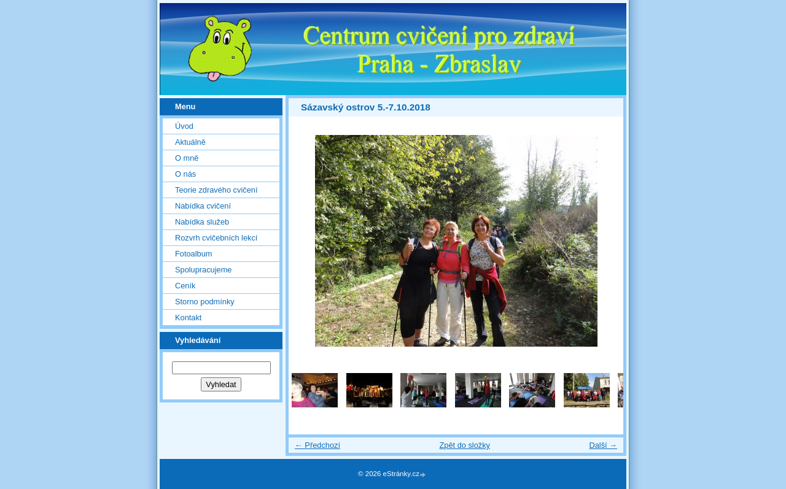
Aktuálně (190, 142)
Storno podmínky (205, 301)
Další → (603, 445)
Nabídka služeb (202, 221)
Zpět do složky (464, 445)
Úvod (184, 126)
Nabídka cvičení (203, 205)
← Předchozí (317, 445)
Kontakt (188, 317)
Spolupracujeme (203, 269)
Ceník (185, 285)
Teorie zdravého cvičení (216, 189)
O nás (185, 174)
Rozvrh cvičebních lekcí (216, 237)
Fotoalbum (193, 253)
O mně (186, 158)
